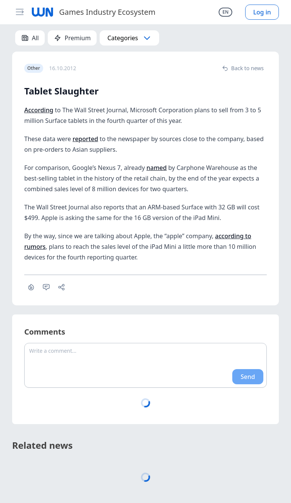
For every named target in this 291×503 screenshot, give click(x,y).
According (38, 110)
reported (85, 139)
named (156, 167)
